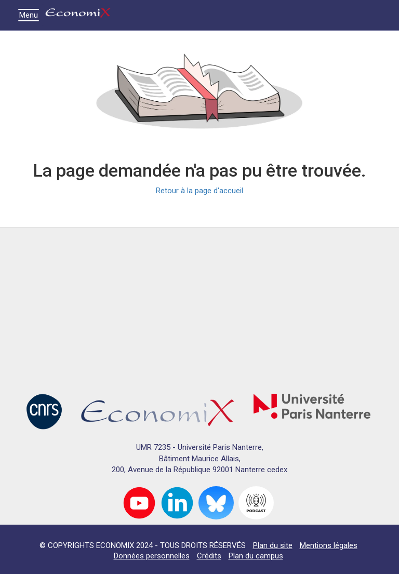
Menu (31, 15)
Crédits (209, 555)
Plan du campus (256, 555)
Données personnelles (152, 555)
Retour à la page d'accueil (199, 190)
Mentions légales (328, 545)
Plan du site (272, 545)
